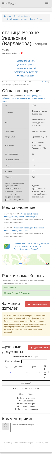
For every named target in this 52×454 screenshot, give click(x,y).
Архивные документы (26, 71)
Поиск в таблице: (26, 361)
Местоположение (26, 60)
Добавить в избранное (12, 53)
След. (30, 383)
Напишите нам (24, 444)
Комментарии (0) (26, 75)
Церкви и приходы (26, 64)
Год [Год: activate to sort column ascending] (6, 366)
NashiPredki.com (10, 444)
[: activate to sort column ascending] (42, 367)
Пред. (21, 383)
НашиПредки (9, 3)
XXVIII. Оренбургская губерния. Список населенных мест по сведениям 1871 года (24, 98)
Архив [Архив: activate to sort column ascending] (29, 366)
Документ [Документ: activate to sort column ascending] (17, 366)
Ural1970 (45, 82)
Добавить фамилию (37, 304)
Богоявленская (10, 288)
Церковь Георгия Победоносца (17, 293)
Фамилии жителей (26, 68)
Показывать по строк (26, 356)
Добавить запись (38, 348)
